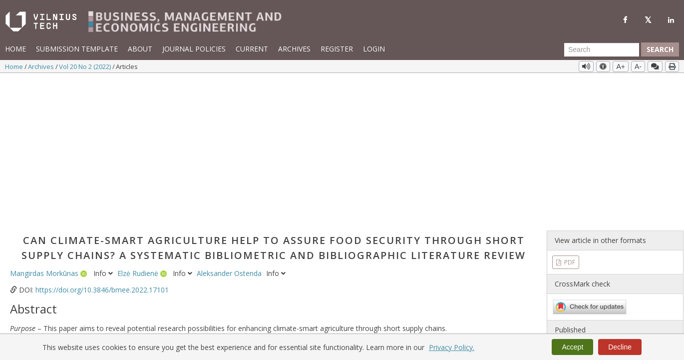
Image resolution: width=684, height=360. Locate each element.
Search (660, 49)
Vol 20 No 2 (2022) (85, 66)
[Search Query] (601, 49)
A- (638, 66)
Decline (620, 347)
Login (374, 49)
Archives (294, 49)
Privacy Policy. (451, 347)
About (140, 49)
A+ (620, 66)
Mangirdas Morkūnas (45, 125)
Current (252, 49)
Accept (572, 347)
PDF (569, 114)
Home (15, 49)
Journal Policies (194, 49)
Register (337, 49)
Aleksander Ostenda (230, 125)
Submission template (77, 49)
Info (104, 125)
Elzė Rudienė (138, 125)
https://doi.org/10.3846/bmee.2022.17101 (102, 141)
